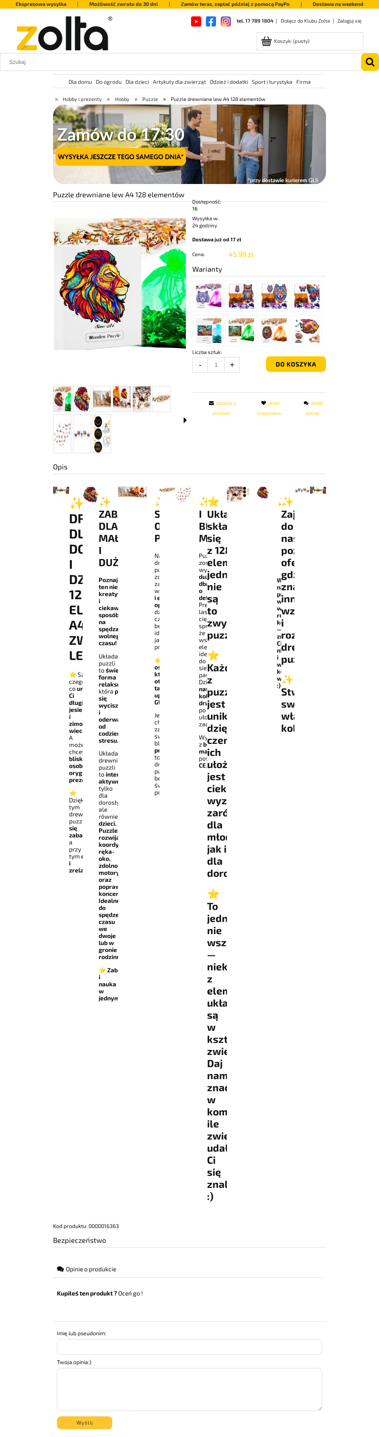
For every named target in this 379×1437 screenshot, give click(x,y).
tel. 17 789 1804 (255, 21)
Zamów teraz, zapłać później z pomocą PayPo (235, 4)
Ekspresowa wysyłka (41, 4)
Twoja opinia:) (74, 1362)
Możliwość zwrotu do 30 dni (123, 4)
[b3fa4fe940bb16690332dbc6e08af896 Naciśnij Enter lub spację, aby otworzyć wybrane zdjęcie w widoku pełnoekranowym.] (120, 284)
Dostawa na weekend (338, 4)
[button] (185, 420)
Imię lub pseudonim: (81, 1333)
